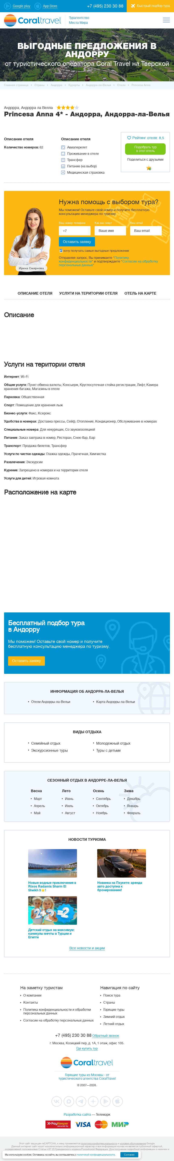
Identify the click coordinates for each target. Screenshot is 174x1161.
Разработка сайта (77, 1114)
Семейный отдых (45, 743)
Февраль (133, 813)
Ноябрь (101, 813)
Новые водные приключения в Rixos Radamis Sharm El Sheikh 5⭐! (52, 886)
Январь (132, 806)
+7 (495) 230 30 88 (105, 6)
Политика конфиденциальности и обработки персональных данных (57, 1011)
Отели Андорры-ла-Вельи (50, 702)
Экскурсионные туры (49, 750)
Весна (36, 791)
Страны (109, 1002)
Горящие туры (113, 1010)
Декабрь (133, 799)
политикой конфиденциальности (96, 1154)
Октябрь (102, 806)
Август (70, 813)
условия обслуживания (133, 1143)
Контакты (30, 1002)
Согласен (129, 1154)
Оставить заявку (26, 661)
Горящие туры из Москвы (84, 1075)
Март (38, 799)
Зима (128, 791)
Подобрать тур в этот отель (145, 149)
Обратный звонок (105, 1036)
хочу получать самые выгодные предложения (94, 251)
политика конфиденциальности (99, 1143)
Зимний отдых (114, 1017)
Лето (66, 791)
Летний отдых (113, 1024)
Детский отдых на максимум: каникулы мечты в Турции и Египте (51, 933)
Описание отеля (35, 293)
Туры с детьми (108, 750)
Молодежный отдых (113, 743)
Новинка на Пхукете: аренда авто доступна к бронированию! (119, 886)
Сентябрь (103, 799)
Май (37, 813)
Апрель (39, 806)
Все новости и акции (87, 948)
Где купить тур (87, 1048)
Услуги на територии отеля (88, 293)
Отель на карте (140, 293)
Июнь (69, 799)
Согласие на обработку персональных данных (58, 1020)
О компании (32, 995)
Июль (69, 806)
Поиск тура (111, 995)
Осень (98, 791)
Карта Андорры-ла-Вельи (115, 702)
